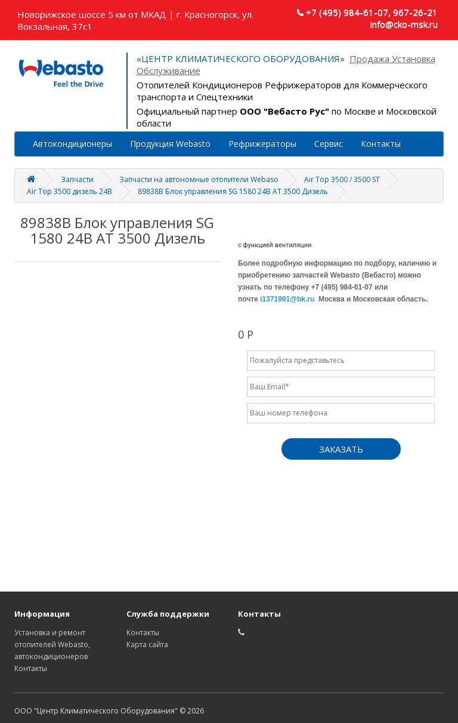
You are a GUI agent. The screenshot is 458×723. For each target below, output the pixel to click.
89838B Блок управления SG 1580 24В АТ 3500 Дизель (233, 191)
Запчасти (77, 179)
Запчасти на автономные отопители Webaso (198, 179)
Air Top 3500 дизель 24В (69, 191)
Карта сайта (147, 644)
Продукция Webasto (170, 143)
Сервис (328, 143)
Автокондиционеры (72, 143)
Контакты (381, 143)
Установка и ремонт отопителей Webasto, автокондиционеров (52, 644)
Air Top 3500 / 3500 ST (342, 179)
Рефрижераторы (262, 143)
